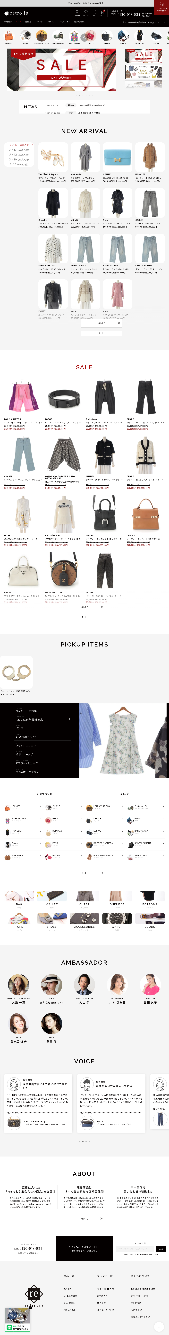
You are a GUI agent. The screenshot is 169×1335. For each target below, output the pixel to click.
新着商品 (8, 21)
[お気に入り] (86, 13)
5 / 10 (19, 182)
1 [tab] (79, 1141)
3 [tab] (86, 1141)
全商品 (28, 21)
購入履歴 (101, 1303)
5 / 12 (19, 170)
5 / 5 (19, 193)
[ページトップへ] (159, 1327)
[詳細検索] (77, 13)
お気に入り (102, 1295)
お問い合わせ (69, 1310)
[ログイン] (95, 13)
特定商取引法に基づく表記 (143, 1288)
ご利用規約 (136, 1303)
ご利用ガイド (64, 21)
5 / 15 (20, 148)
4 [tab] (89, 1141)
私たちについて (140, 1276)
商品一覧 (69, 1276)
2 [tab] (83, 1141)
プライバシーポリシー (141, 1295)
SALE (18, 21)
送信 (161, 1248)
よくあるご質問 (70, 1295)
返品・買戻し (79, 21)
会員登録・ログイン (106, 1288)
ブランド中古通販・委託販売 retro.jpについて (142, 22)
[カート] (102, 13)
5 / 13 (19, 159)
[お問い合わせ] (161, 7)
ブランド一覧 (105, 1276)
